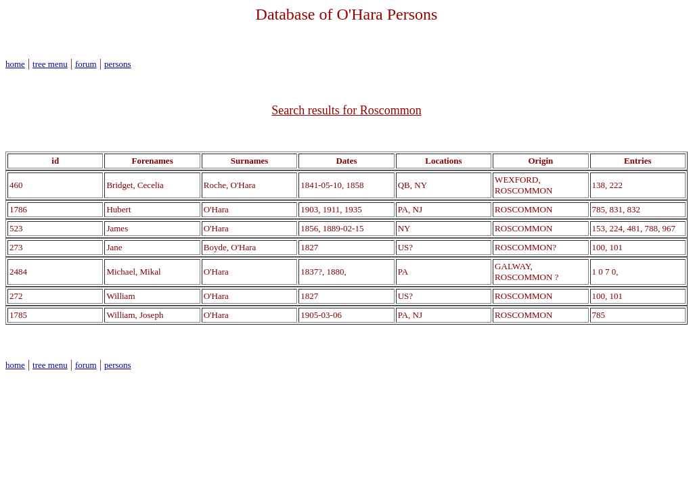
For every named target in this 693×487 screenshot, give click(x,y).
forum (86, 64)
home (15, 64)
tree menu (50, 64)
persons (117, 64)
